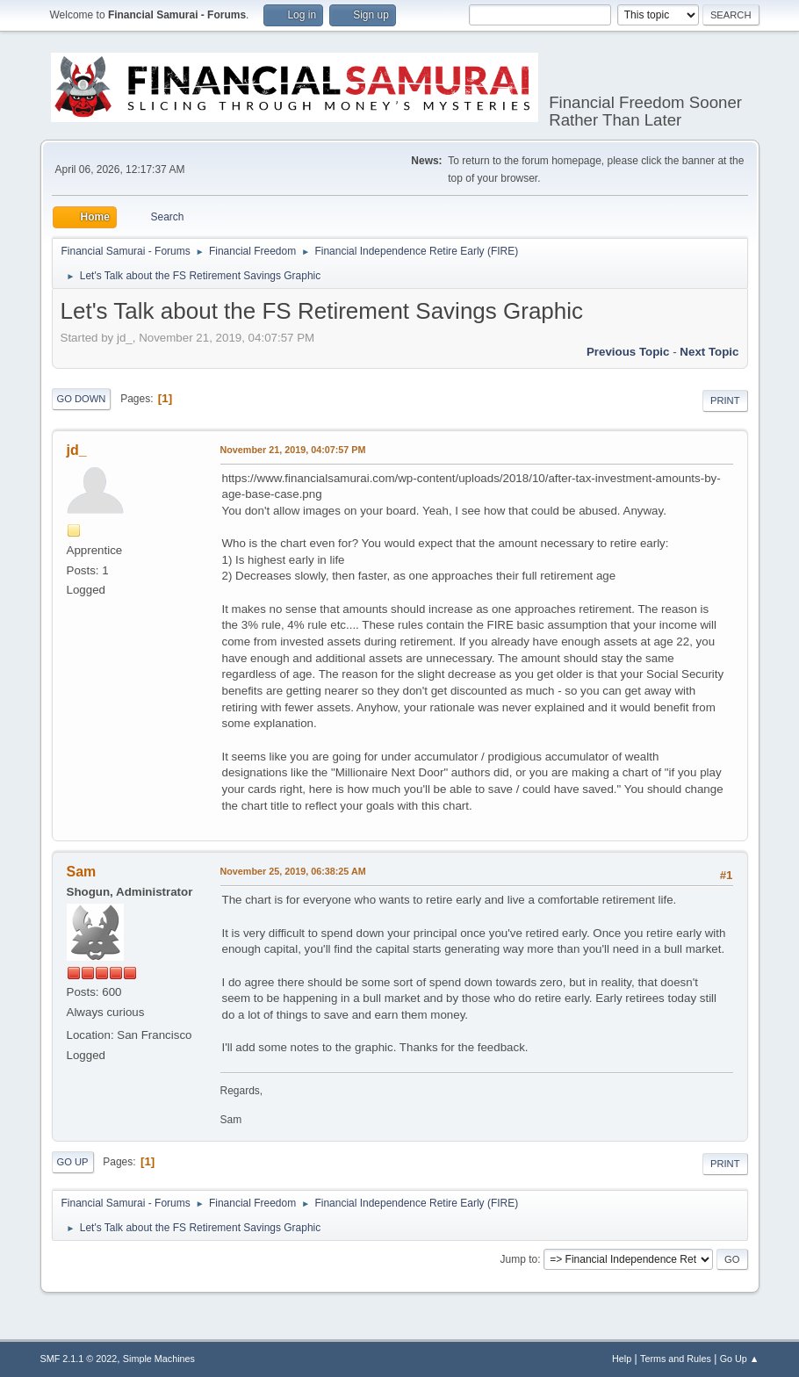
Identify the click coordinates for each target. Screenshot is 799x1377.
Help (621, 1358)
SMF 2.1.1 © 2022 (79, 1358)
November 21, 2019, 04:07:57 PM (293, 449)
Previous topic (628, 351)
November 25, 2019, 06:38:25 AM (293, 871)
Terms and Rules (675, 1358)
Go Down (81, 398)
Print (725, 400)
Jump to (519, 1259)
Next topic (709, 351)
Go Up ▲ (739, 1358)
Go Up (73, 1162)
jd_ (77, 450)
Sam (82, 871)
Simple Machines (159, 1358)
